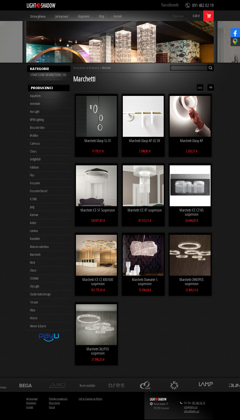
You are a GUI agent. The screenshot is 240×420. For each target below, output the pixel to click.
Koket (33, 223)
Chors (33, 151)
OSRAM (34, 278)
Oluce (33, 270)
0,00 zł (196, 16)
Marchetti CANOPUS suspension (191, 281)
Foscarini (35, 183)
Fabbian (34, 167)
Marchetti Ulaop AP (191, 140)
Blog (101, 16)
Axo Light (34, 111)
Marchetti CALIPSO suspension (97, 351)
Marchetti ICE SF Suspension (97, 210)
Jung (32, 207)
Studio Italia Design (40, 294)
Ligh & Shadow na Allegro (90, 398)
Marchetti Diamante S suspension (145, 281)
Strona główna (38, 16)
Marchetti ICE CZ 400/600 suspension (97, 281)
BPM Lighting (37, 119)
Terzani (34, 302)
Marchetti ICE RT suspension (145, 210)
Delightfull (35, 159)
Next (32, 262)
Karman (34, 214)
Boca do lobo (37, 127)
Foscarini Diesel (38, 191)
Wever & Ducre (38, 326)
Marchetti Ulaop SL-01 (97, 140)
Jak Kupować (32, 398)
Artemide (35, 103)
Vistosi (33, 318)
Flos (32, 175)
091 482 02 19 (198, 403)
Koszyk (52, 407)
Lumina (34, 230)
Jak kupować (62, 16)
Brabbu (34, 135)
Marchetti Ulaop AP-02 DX (144, 140)
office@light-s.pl (191, 411)
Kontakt (118, 16)
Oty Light (34, 286)
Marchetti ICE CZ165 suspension (191, 212)
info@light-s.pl (190, 407)
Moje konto (178, 16)
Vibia (32, 310)
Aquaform (35, 95)
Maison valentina (39, 246)
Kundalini (35, 238)
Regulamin (84, 16)
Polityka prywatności (58, 398)
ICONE (33, 199)
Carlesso (35, 143)
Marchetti (35, 254)
